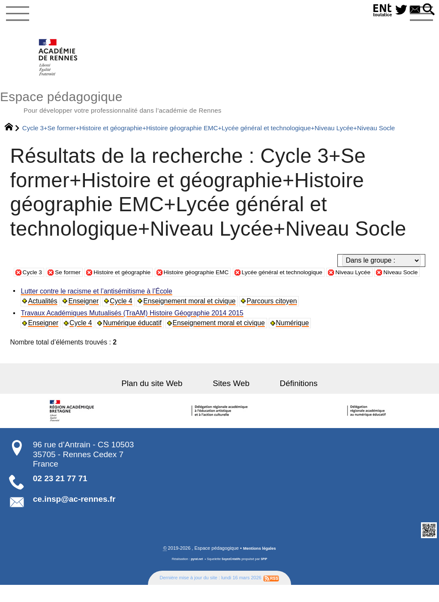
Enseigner (85, 317)
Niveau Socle (43, 288)
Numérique (294, 339)
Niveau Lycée (395, 278)
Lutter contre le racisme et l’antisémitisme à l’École (97, 307)
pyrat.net (195, 576)
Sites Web (231, 399)
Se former (72, 278)
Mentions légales (260, 565)
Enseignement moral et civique (191, 317)
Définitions (287, 399)
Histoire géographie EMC (217, 278)
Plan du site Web (163, 399)
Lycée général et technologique (314, 278)
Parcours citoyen (274, 317)
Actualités (43, 317)
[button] (427, 10)
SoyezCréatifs (232, 576)
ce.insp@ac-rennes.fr (74, 515)
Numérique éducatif (134, 339)
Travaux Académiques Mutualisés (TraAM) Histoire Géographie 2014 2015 (133, 329)
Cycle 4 (122, 317)
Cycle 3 (34, 278)
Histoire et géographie (134, 278)
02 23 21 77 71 (60, 495)
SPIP (267, 576)
